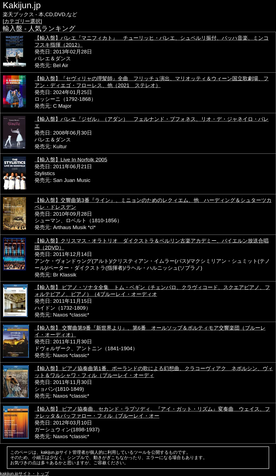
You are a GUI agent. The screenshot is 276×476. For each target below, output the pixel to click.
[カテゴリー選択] (22, 21)
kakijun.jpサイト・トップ (24, 473)
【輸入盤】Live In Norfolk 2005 (70, 160)
